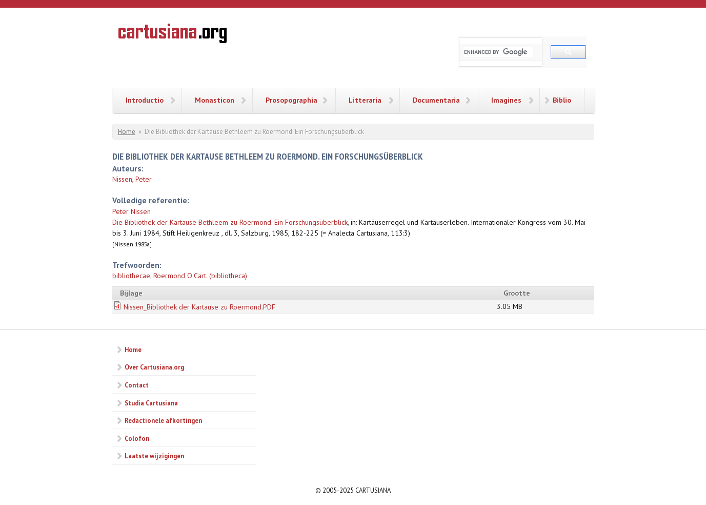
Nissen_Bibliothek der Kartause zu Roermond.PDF (199, 307)
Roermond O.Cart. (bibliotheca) (200, 275)
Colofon (137, 438)
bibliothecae (131, 275)
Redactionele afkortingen (163, 420)
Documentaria (436, 100)
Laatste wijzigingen (154, 456)
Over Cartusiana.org (154, 367)
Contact (137, 385)
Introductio (145, 100)
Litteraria (365, 100)
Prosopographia (291, 100)
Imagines (506, 100)
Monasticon (214, 100)
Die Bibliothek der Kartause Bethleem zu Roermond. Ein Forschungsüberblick (230, 222)
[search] (498, 52)
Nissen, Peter (132, 179)
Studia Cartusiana (151, 403)
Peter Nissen (131, 211)
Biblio (562, 100)
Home (126, 131)
